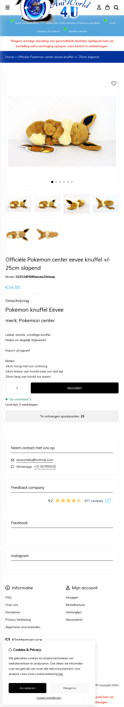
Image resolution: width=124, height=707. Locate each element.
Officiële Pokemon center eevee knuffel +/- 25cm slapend (58, 57)
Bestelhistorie (75, 605)
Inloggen (72, 597)
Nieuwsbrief (74, 620)
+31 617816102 (45, 466)
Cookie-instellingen (48, 697)
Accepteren (28, 688)
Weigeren (69, 688)
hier (60, 674)
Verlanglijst (74, 612)
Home (9, 57)
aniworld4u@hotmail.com (34, 460)
